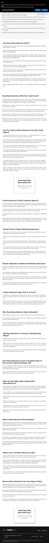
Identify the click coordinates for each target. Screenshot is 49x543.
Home (39, 530)
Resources (44, 530)
